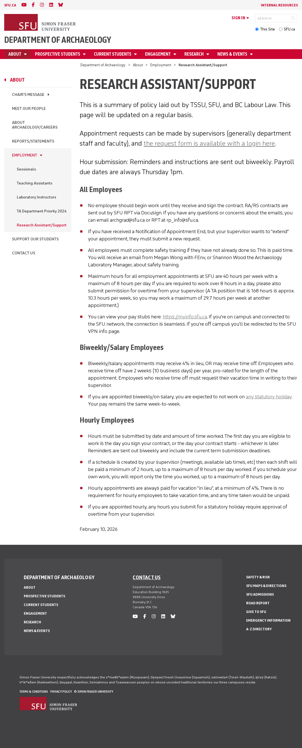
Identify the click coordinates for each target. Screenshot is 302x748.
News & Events (232, 54)
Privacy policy (61, 691)
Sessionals (26, 169)
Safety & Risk (258, 577)
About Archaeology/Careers (35, 125)
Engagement (158, 54)
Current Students (113, 54)
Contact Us (23, 253)
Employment (160, 65)
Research (194, 54)
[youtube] (24, 5)
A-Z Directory (259, 629)
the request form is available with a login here (209, 143)
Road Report (258, 603)
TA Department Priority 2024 (41, 211)
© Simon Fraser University (93, 691)
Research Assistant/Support (41, 225)
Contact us (147, 577)
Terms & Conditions (34, 691)
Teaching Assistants (34, 183)
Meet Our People (29, 108)
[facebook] (33, 5)
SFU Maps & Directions (266, 585)
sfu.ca (10, 5)
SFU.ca (289, 29)
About (15, 54)
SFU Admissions (260, 594)
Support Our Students (35, 239)
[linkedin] (51, 5)
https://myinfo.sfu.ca (185, 317)
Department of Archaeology (57, 40)
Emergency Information (268, 620)
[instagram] (42, 5)
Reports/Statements (33, 141)
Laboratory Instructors (36, 197)
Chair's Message (28, 94)
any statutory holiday (268, 397)
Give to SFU (256, 611)
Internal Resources (279, 5)
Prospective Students (58, 54)
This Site (267, 29)
